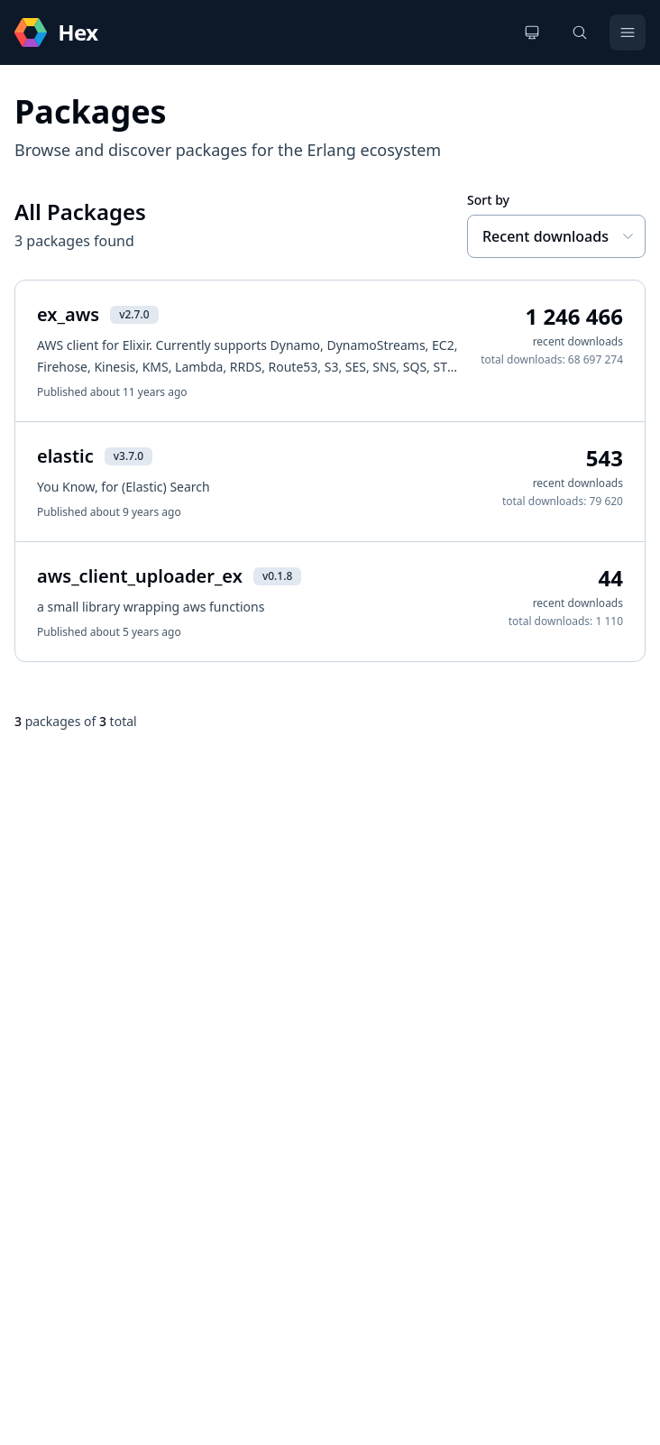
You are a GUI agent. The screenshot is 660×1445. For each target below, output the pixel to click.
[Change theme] (532, 32)
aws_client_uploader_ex (140, 576)
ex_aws (68, 314)
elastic (65, 456)
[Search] (580, 32)
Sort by (488, 199)
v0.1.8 (277, 576)
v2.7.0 (134, 314)
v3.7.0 (128, 456)
